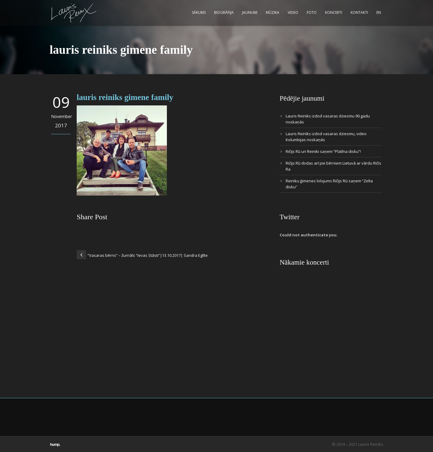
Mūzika (272, 12)
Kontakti (359, 12)
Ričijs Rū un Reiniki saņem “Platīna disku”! (323, 151)
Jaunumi (249, 12)
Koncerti (333, 12)
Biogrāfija (224, 12)
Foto (312, 12)
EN (378, 12)
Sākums (199, 12)
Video (293, 12)
